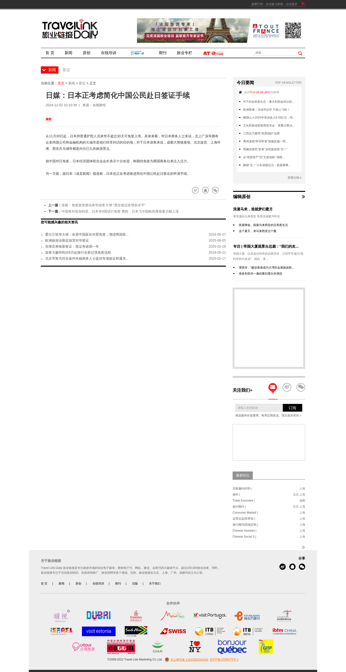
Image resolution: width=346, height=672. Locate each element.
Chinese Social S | (244, 536)
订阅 (292, 408)
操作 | (236, 494)
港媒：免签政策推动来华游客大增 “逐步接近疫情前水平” (103, 205)
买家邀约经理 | (242, 488)
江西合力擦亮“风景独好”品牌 (261, 133)
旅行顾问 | (239, 506)
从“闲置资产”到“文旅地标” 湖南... (264, 157)
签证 (82, 83)
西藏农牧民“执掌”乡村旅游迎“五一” (265, 149)
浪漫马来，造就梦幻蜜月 (253, 209)
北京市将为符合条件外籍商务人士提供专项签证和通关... (87, 258)
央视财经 (99, 105)
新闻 (71, 83)
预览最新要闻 (291, 415)
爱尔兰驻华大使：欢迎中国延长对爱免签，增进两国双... (87, 234)
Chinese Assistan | (244, 530)
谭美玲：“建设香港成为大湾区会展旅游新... (266, 267)
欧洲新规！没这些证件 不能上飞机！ (266, 109)
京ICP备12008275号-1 (224, 659)
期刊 (118, 583)
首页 (61, 83)
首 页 (44, 583)
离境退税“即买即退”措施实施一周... (265, 141)
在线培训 (98, 583)
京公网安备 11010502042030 (185, 659)
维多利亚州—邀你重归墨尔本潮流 (260, 273)
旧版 (135, 583)
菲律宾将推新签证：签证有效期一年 (72, 246)
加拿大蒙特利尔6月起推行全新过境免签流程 (78, 252)
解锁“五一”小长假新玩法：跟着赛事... (267, 165)
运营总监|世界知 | (244, 518)
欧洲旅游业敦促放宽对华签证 (67, 240)
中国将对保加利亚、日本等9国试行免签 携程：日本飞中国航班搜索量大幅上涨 (120, 211)
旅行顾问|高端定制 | (245, 524)
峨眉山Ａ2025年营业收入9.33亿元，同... (269, 117)
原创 (78, 583)
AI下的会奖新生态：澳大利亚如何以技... (268, 101)
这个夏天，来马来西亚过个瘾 (257, 231)
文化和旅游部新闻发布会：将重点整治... (269, 125)
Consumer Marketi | (245, 512)
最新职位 (242, 475)
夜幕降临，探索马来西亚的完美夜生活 (263, 225)
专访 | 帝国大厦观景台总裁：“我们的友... (266, 246)
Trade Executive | (244, 500)
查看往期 (295, 178)
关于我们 (155, 583)
